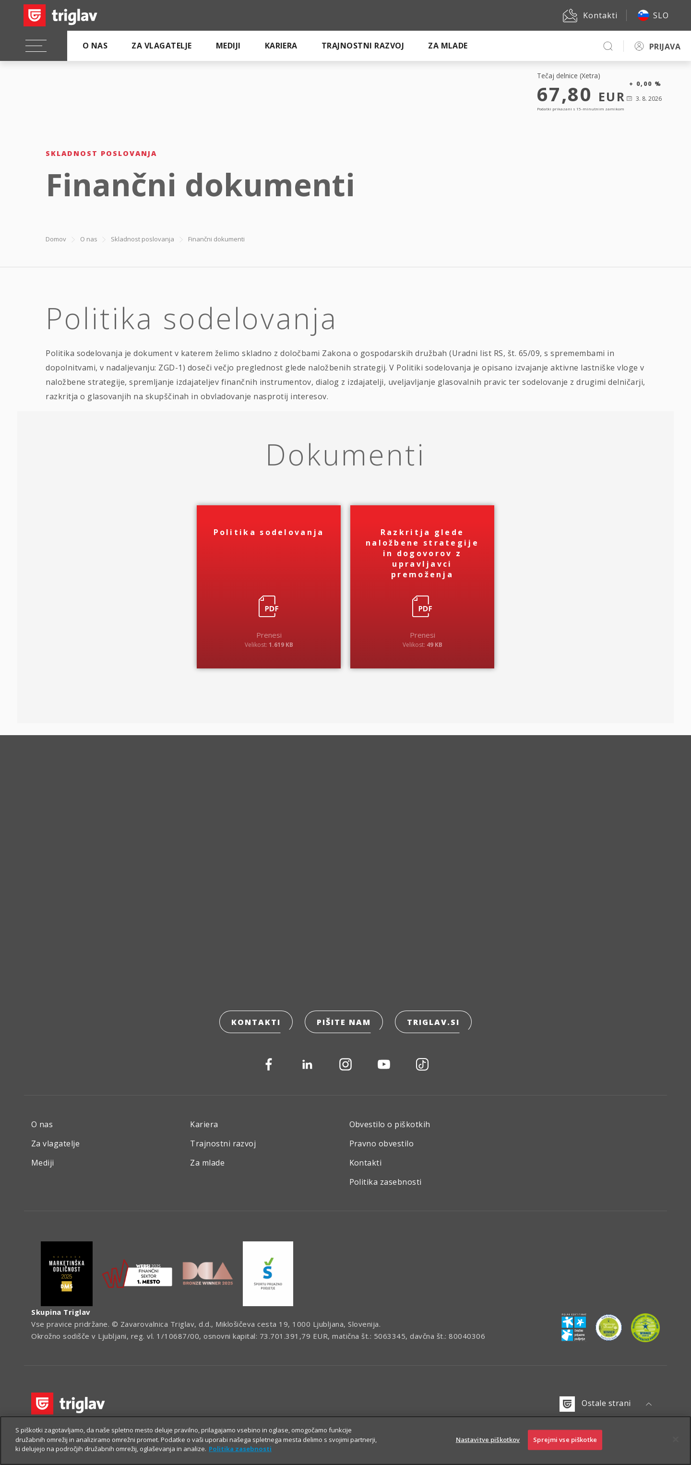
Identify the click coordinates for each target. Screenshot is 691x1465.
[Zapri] (675, 1445)
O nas (95, 45)
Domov (56, 239)
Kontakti (256, 1022)
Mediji (228, 45)
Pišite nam (344, 1022)
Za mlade (448, 45)
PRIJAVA (664, 46)
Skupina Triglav (61, 1312)
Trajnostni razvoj (363, 45)
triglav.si (433, 1022)
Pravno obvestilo (381, 1143)
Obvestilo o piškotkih (389, 1124)
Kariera (281, 45)
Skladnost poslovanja (142, 239)
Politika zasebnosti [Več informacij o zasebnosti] (240, 1455)
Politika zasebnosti (385, 1182)
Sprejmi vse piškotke (565, 1445)
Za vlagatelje (161, 45)
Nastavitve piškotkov (488, 1445)
